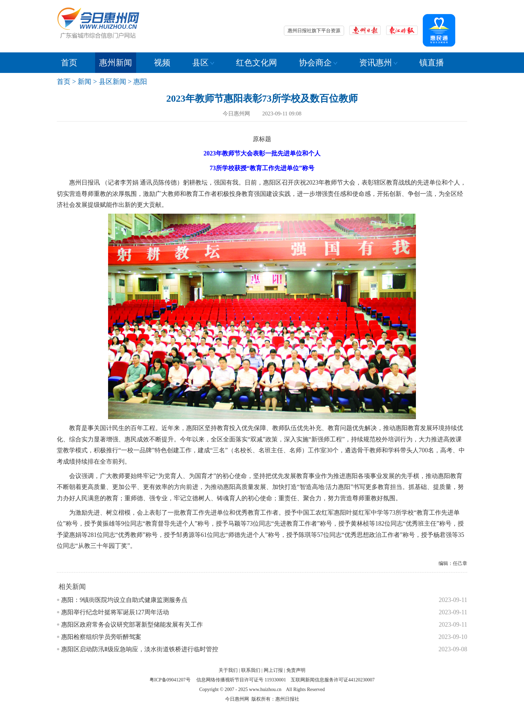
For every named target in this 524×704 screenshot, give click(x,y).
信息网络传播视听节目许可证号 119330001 (241, 679)
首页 (69, 62)
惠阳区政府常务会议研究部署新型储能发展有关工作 (132, 624)
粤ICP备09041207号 (170, 679)
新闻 (84, 81)
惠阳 (140, 81)
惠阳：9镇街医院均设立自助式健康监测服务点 (124, 599)
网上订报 (273, 670)
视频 (162, 62)
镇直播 (431, 62)
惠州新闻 (115, 62)
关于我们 (228, 670)
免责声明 (295, 670)
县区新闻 (112, 81)
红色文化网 (256, 62)
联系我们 (250, 670)
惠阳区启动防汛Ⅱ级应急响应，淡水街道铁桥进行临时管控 (139, 649)
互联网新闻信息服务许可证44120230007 (333, 679)
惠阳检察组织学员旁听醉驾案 (101, 636)
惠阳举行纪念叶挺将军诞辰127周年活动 (115, 612)
